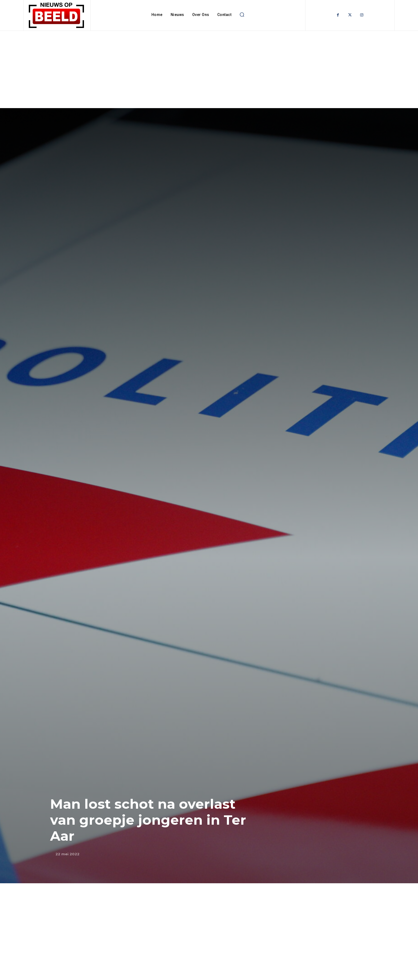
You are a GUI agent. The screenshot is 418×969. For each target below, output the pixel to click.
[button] (242, 15)
